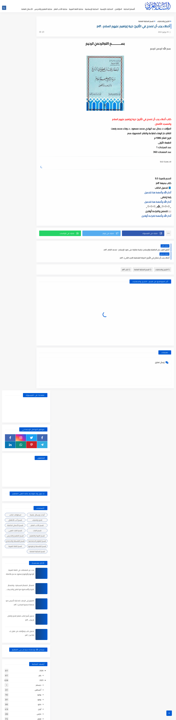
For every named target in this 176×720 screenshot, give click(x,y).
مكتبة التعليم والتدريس (43, 9)
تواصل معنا (72, 2)
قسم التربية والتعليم (37, 163)
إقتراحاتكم (81, 2)
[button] (145, 233)
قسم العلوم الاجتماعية (37, 168)
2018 (41, 669)
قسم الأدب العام (37, 152)
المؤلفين (118, 9)
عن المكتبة (90, 2)
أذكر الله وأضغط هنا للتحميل (157, 193)
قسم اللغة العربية (15, 173)
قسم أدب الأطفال (15, 147)
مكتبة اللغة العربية (76, 9)
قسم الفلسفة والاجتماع (15, 168)
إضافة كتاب (63, 2)
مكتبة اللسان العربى (140, 716)
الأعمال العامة (27, 9)
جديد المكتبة (110, 2)
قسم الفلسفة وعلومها (37, 173)
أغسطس (38, 317)
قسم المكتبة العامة (146, 22)
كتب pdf (126, 261)
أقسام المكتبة (129, 9)
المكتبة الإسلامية (91, 9)
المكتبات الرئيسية (106, 9)
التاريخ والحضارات (163, 22)
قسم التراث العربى (15, 157)
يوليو (39, 322)
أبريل (39, 336)
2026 (41, 297)
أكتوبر (39, 370)
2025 (41, 307)
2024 (41, 355)
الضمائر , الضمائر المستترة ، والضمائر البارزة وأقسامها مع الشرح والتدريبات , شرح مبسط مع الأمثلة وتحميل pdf (20, 216)
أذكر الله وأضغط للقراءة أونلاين (156, 216)
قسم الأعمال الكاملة (15, 152)
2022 (41, 452)
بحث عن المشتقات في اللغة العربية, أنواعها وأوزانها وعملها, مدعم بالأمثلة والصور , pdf (20, 201)
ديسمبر (38, 312)
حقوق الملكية (100, 2)
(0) (57, 33)
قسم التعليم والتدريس (15, 163)
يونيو (39, 326)
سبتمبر (38, 375)
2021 (41, 490)
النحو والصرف (37, 147)
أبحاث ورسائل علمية (37, 142)
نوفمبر (38, 365)
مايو (39, 331)
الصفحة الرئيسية (121, 2)
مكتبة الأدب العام (60, 9)
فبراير (39, 346)
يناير (40, 302)
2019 (41, 606)
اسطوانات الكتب (15, 142)
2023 (41, 418)
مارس (39, 341)
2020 (41, 543)
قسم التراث (37, 157)
